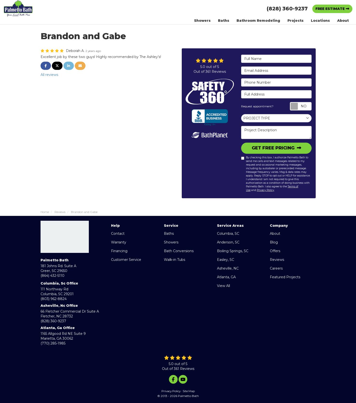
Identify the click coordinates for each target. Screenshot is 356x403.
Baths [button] (223, 20)
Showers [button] (202, 20)
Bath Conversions (179, 251)
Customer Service (126, 259)
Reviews (277, 259)
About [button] (343, 20)
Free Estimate (330, 9)
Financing (119, 251)
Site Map (189, 391)
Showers (171, 242)
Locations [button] (320, 20)
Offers (275, 251)
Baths (169, 233)
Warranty (118, 242)
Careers (276, 268)
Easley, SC (225, 259)
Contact (118, 233)
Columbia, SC (228, 233)
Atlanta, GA (226, 277)
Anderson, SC (228, 242)
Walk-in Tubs (174, 259)
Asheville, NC (228, 268)
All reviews (49, 75)
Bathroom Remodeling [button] (258, 20)
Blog (274, 242)
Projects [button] (295, 20)
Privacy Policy (265, 190)
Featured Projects (285, 277)
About (275, 233)
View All (223, 286)
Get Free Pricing (274, 148)
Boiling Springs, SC (232, 251)
